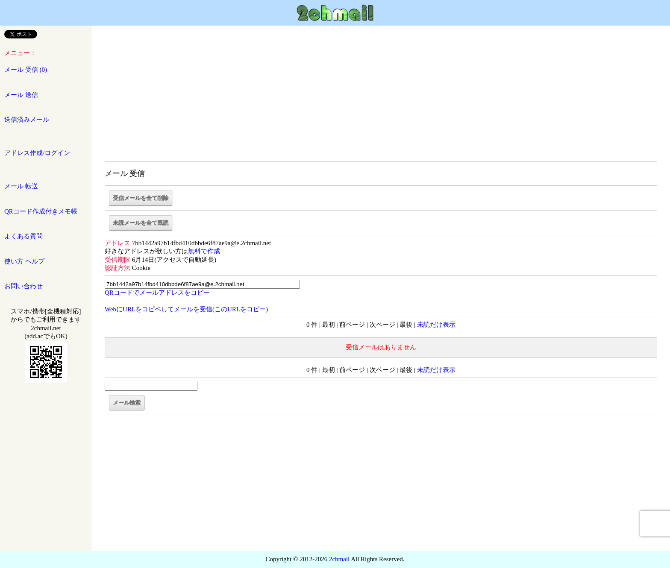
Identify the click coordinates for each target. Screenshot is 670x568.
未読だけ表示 (436, 324)
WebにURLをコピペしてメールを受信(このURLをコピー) (186, 309)
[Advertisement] (381, 98)
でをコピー (157, 292)
